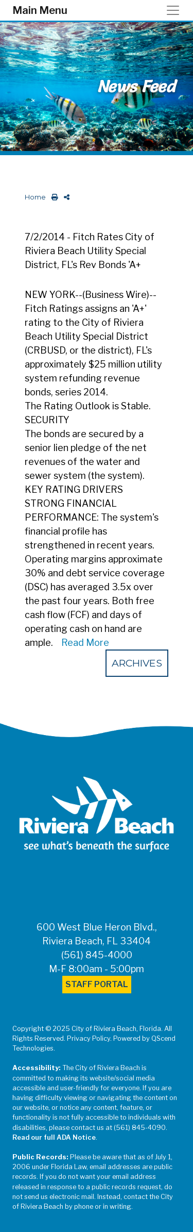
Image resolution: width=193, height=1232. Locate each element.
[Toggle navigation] (176, 10)
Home (35, 197)
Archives (137, 663)
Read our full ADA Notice (54, 1137)
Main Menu (39, 10)
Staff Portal (96, 984)
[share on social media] (64, 197)
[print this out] (52, 197)
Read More (85, 642)
